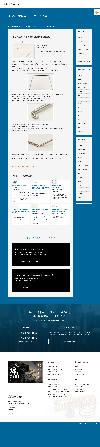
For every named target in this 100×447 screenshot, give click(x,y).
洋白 (79, 115)
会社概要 (77, 388)
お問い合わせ (91, 4)
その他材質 (81, 131)
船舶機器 (80, 181)
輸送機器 (80, 157)
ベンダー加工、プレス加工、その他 (57, 418)
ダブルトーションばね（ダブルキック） (58, 413)
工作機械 (80, 177)
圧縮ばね (80, 37)
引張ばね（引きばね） (54, 408)
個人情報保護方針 (79, 413)
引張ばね (80, 42)
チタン (79, 95)
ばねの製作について (53, 393)
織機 (79, 173)
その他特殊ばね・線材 (84, 62)
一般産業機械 (81, 153)
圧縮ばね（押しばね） (54, 406)
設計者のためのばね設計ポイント (57, 390)
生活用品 (80, 185)
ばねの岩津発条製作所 (13, 26)
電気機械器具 (81, 149)
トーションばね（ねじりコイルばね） (58, 411)
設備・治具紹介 (79, 393)
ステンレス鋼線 (82, 87)
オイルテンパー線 (82, 83)
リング (79, 58)
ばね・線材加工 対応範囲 (54, 395)
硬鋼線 (79, 79)
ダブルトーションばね (84, 50)
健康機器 (80, 193)
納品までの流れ (79, 408)
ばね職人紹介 (78, 390)
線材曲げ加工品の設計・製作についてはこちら (25, 166)
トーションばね (82, 45)
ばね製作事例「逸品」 (26, 26)
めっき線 (80, 111)
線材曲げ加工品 (82, 54)
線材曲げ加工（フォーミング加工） (57, 416)
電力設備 (80, 161)
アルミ (79, 103)
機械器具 (80, 145)
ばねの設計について (53, 388)
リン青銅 (80, 91)
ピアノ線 (80, 75)
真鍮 (79, 127)
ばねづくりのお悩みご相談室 (82, 406)
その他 (79, 197)
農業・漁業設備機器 (83, 169)
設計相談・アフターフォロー (82, 395)
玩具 (79, 189)
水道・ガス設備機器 (83, 165)
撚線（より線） (82, 123)
